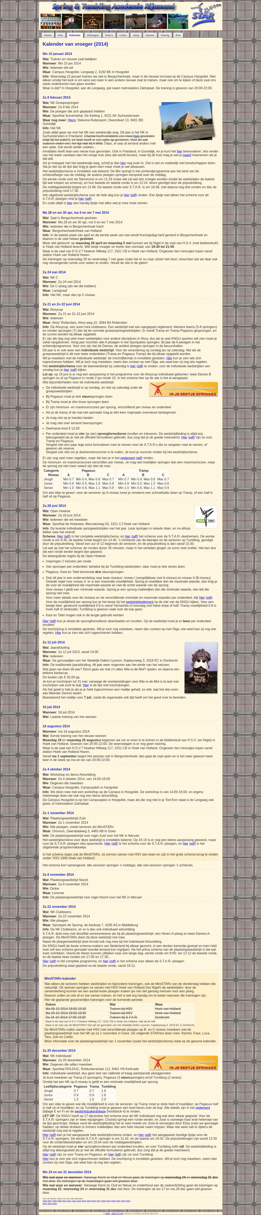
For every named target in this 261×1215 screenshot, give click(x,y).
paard (187, 155)
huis (136, 136)
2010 (64, 1201)
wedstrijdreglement (139, 602)
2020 (113, 1201)
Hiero (72, 120)
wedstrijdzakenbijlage (90, 1111)
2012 (74, 1201)
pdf (133, 195)
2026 (54, 1203)
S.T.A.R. (120, 1213)
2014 (84, 1201)
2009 (59, 1201)
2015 (89, 1201)
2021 (118, 1201)
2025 (50, 1203)
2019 (108, 1201)
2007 (50, 1201)
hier (179, 151)
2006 (45, 1201)
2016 (94, 1201)
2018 (103, 1201)
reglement (128, 458)
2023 (128, 1201)
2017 (98, 1201)
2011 (69, 1201)
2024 (45, 1203)
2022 (123, 1201)
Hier (169, 358)
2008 (54, 1201)
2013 (79, 1201)
